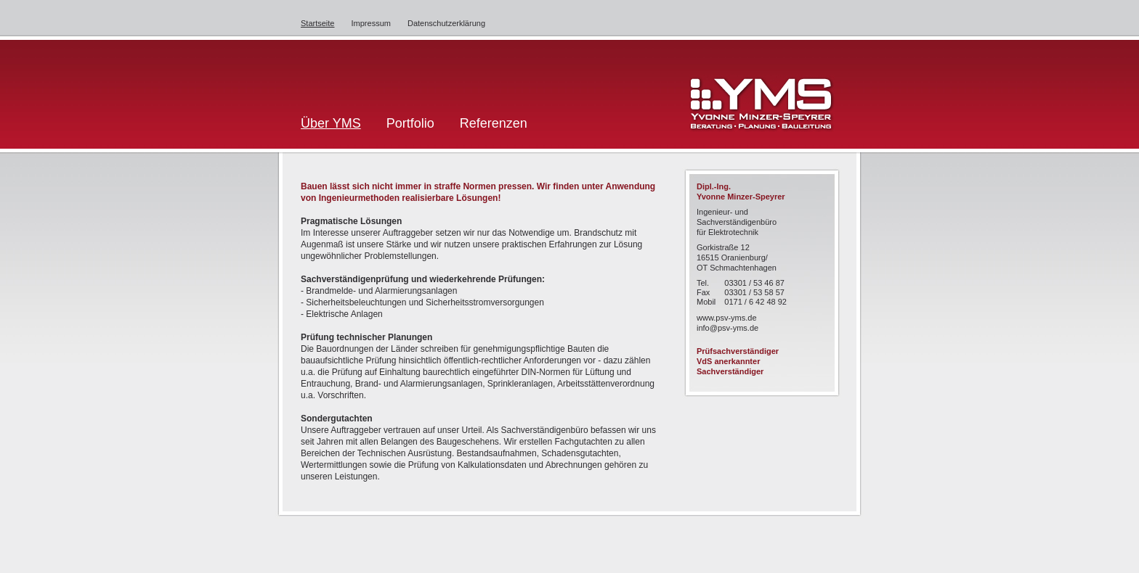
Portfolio (410, 123)
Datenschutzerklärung (446, 23)
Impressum (371, 23)
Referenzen (493, 123)
